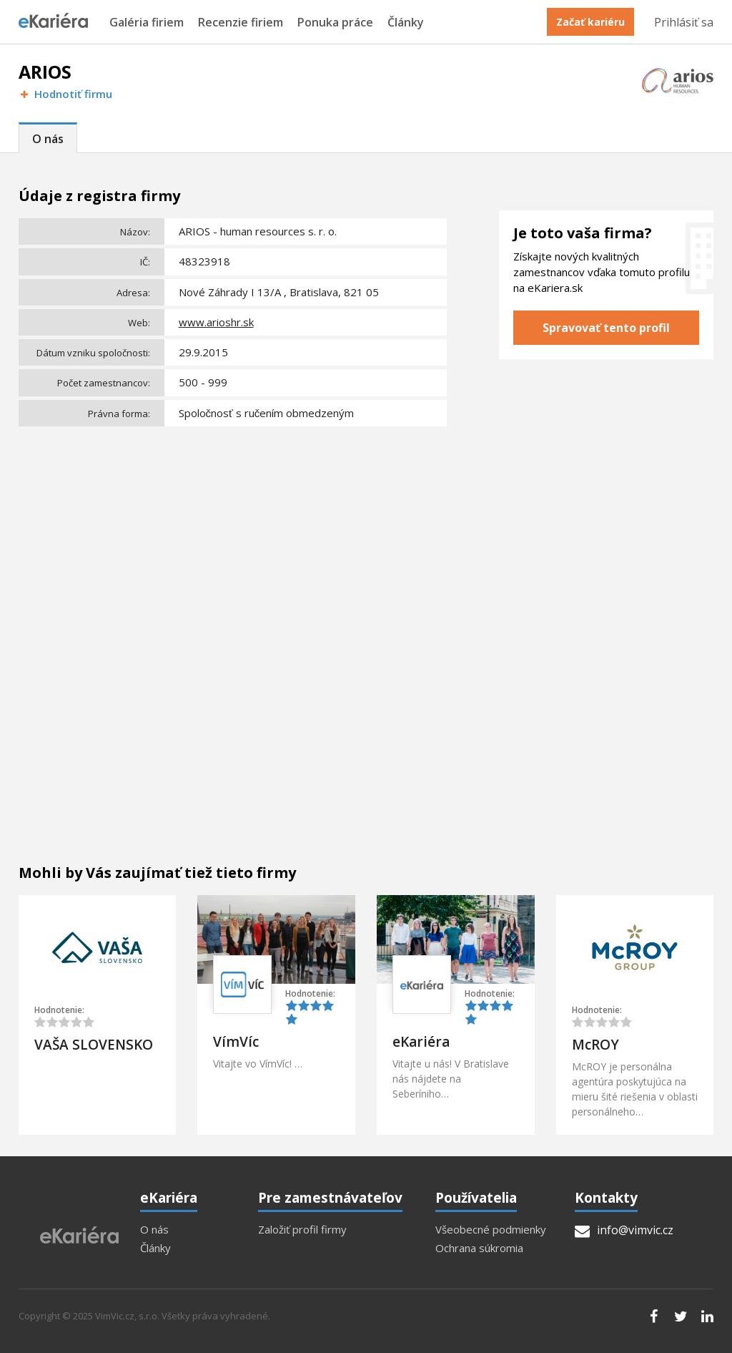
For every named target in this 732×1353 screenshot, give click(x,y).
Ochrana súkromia (479, 1248)
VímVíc (236, 1041)
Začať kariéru (590, 22)
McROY (595, 1044)
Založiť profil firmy (302, 1229)
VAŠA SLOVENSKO (93, 1044)
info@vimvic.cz (624, 1229)
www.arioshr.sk (216, 322)
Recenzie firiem (240, 22)
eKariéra (421, 1041)
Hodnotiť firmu (65, 94)
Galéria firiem (146, 22)
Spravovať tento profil (606, 328)
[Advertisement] (233, 539)
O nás (48, 139)
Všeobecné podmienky (490, 1229)
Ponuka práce (335, 22)
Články (405, 22)
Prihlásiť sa (683, 22)
